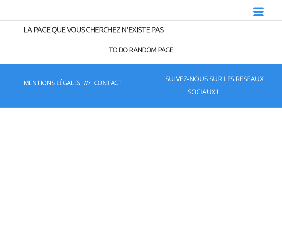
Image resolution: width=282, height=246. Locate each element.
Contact (108, 83)
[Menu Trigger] (258, 11)
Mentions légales (52, 83)
